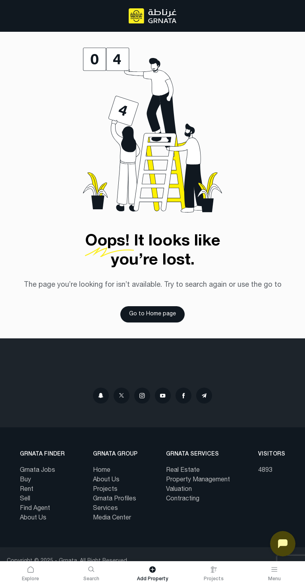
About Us (33, 518)
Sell (25, 499)
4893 (265, 470)
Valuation (179, 490)
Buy (25, 480)
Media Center (112, 518)
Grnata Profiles (114, 499)
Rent (26, 490)
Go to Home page (152, 314)
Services (105, 509)
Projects (105, 490)
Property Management (198, 480)
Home (101, 470)
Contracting (182, 499)
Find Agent (35, 509)
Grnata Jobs (37, 470)
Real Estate (183, 470)
